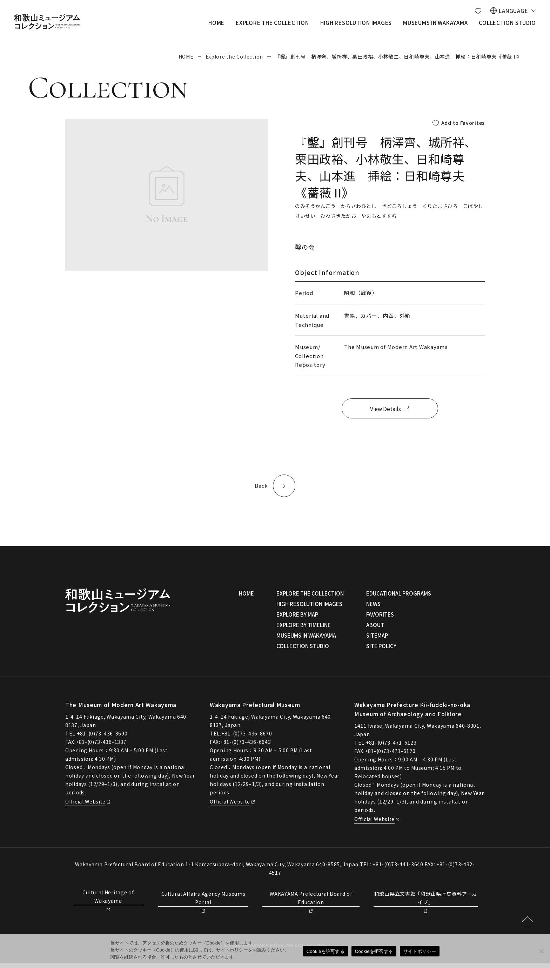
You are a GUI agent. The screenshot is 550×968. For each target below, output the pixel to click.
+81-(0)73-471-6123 (391, 747)
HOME (186, 56)
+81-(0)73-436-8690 (102, 738)
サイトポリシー (419, 951)
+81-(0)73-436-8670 (246, 738)
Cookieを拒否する (374, 951)
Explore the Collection (234, 56)
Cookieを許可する (325, 951)
